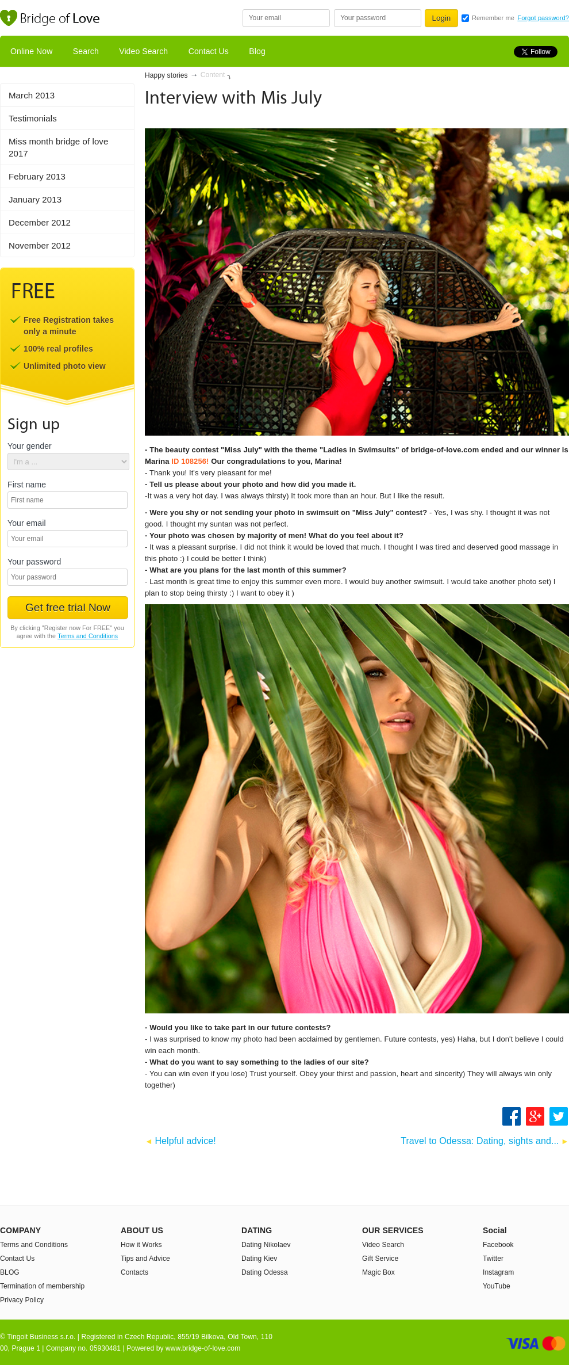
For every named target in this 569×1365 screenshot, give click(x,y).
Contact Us (209, 51)
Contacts (134, 1272)
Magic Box (378, 1272)
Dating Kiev (259, 1259)
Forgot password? (543, 17)
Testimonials (33, 118)
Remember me (493, 17)
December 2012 (40, 222)
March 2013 (32, 95)
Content (213, 75)
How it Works (141, 1245)
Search (86, 51)
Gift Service (380, 1259)
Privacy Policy (22, 1300)
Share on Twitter (559, 1116)
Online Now (31, 51)
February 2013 (37, 176)
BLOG (10, 1272)
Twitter (493, 1259)
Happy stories (166, 75)
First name (26, 485)
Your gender (29, 446)
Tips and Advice (145, 1259)
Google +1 (535, 1116)
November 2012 (40, 245)
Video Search (143, 51)
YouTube (496, 1286)
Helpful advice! (185, 1141)
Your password (34, 562)
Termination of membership (42, 1286)
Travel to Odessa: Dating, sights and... (480, 1141)
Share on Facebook (511, 1116)
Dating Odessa (264, 1272)
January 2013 (35, 199)
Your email (26, 523)
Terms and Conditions (87, 635)
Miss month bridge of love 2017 (58, 147)
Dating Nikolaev (266, 1245)
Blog (257, 51)
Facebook (498, 1245)
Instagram (498, 1272)
